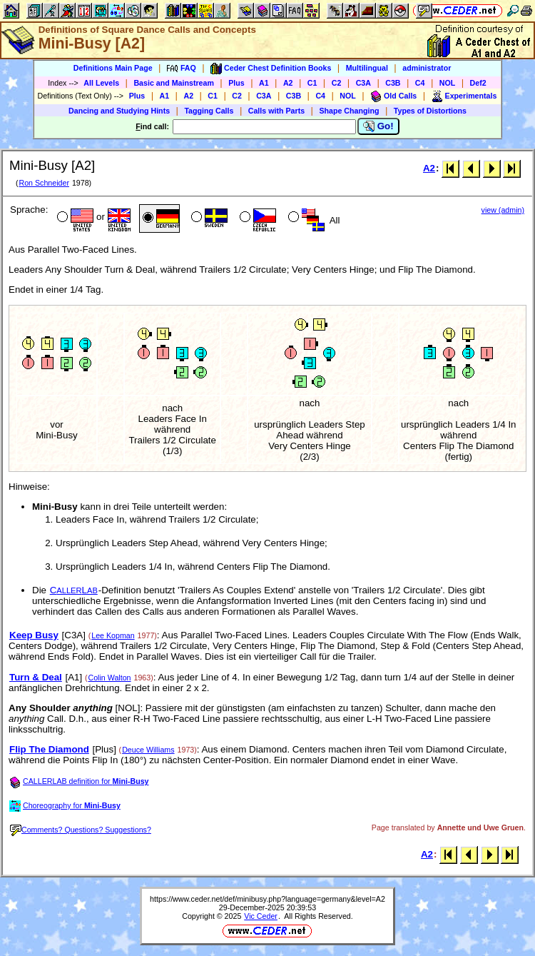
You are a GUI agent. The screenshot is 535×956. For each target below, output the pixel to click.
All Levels (101, 83)
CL (74, 590)
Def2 (478, 83)
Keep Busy (33, 635)
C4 (420, 83)
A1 (264, 83)
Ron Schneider (44, 182)
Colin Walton (109, 677)
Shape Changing (349, 110)
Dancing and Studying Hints (119, 110)
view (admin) (503, 210)
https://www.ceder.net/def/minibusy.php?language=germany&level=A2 (267, 899)
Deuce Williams (148, 749)
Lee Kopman (112, 635)
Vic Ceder (260, 916)
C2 (337, 83)
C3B (392, 83)
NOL (447, 83)
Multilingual (367, 68)
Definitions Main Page (113, 68)
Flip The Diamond (49, 749)
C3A (363, 83)
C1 (312, 83)
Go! (378, 126)
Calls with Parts (276, 110)
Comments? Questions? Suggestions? (80, 829)
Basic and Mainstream (173, 83)
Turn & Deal (35, 677)
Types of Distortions (430, 110)
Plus (236, 83)
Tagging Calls (208, 110)
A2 (288, 83)
